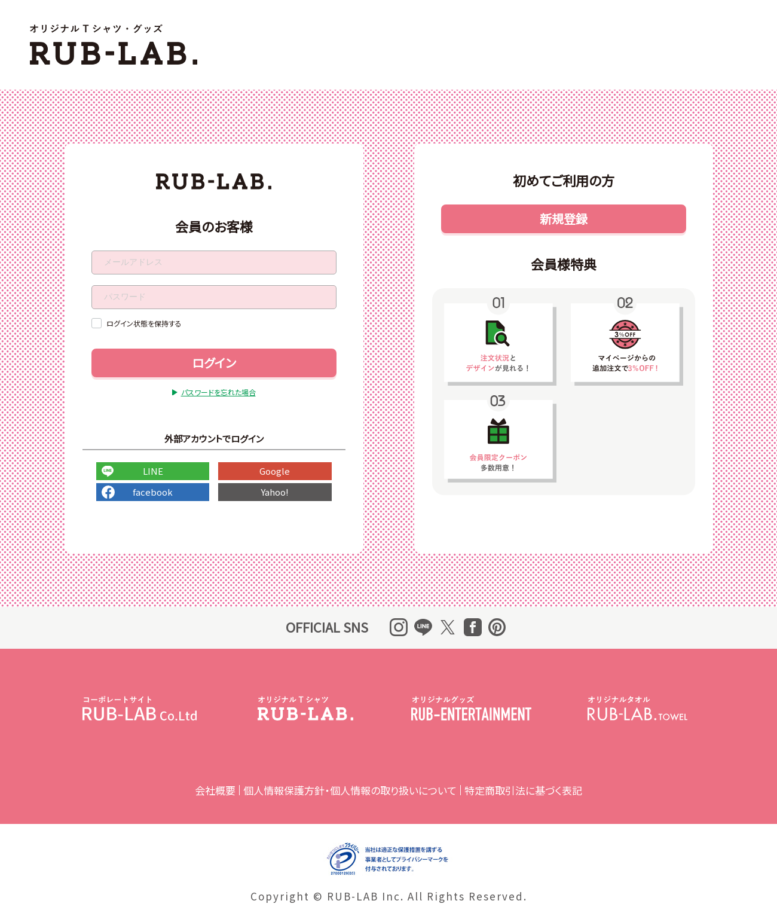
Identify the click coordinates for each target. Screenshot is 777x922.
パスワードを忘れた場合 (218, 392)
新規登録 (563, 218)
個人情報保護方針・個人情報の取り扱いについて (350, 790)
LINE (152, 471)
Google (274, 471)
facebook (153, 492)
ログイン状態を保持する (144, 323)
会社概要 (215, 790)
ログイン (213, 362)
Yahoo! (275, 492)
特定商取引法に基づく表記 (523, 790)
